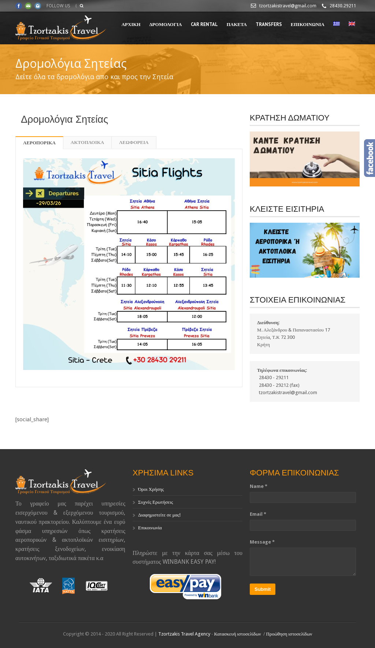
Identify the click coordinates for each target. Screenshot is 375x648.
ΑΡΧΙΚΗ (131, 24)
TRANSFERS (269, 24)
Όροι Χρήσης (151, 489)
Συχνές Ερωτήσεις (155, 502)
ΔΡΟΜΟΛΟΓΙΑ (165, 24)
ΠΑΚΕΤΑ (237, 24)
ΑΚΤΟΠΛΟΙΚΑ (87, 142)
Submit (263, 589)
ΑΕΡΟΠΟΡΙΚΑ (39, 142)
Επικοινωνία (150, 527)
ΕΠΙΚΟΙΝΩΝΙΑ (307, 24)
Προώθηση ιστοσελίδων (289, 634)
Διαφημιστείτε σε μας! (159, 515)
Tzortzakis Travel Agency (184, 634)
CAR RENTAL (204, 24)
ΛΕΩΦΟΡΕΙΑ (133, 142)
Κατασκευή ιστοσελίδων (237, 634)
